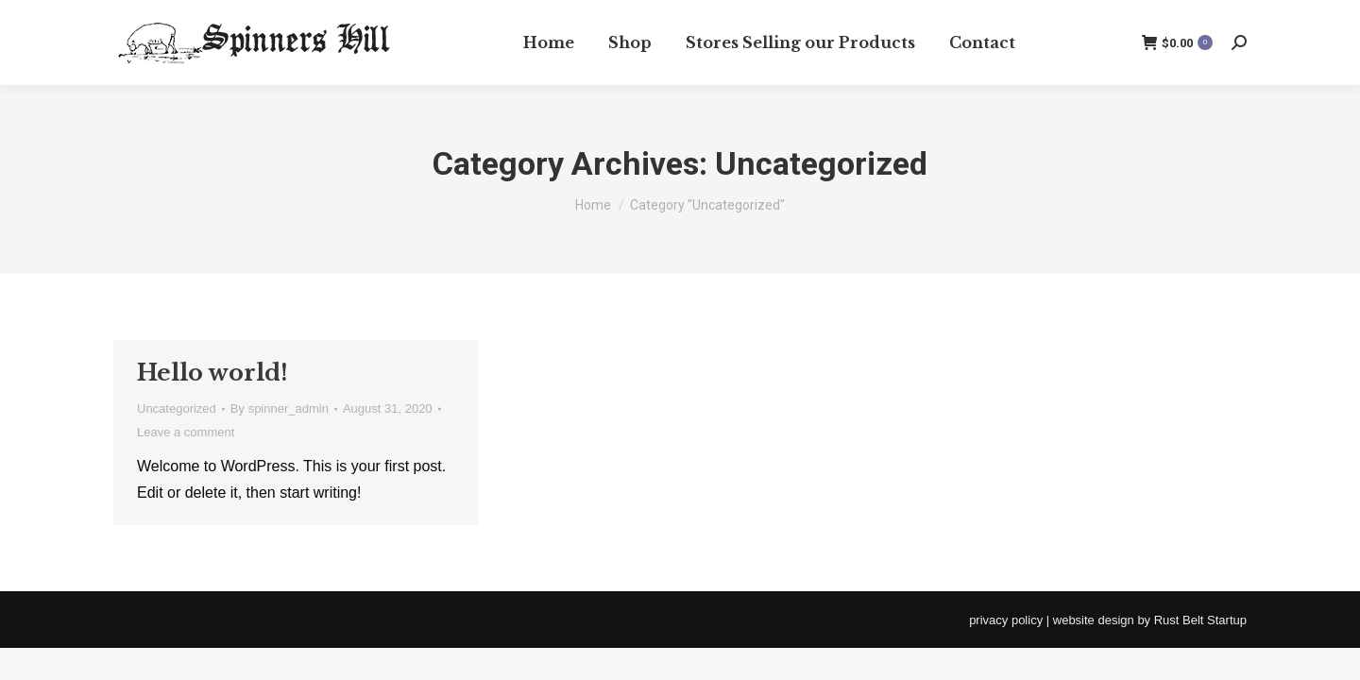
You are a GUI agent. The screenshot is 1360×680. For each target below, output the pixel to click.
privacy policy (1006, 620)
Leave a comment (185, 432)
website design (1093, 620)
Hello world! (212, 372)
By (279, 408)
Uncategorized (176, 408)
